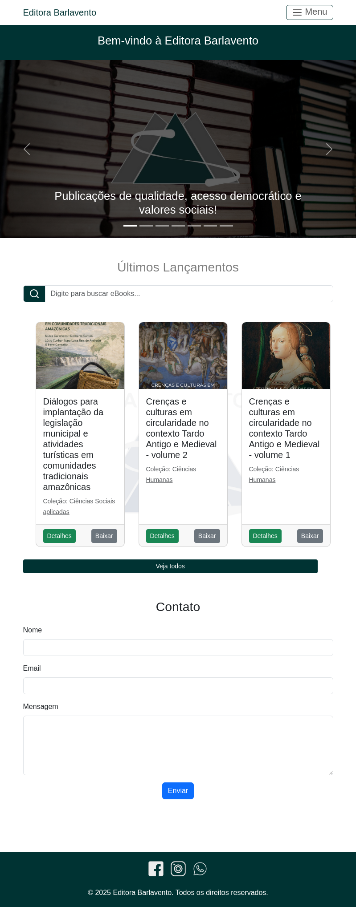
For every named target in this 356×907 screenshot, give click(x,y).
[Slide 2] (146, 226)
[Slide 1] (130, 226)
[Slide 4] (178, 226)
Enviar (178, 790)
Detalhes (59, 535)
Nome (32, 630)
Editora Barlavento (60, 12)
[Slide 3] (162, 226)
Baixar (104, 535)
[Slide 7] (226, 226)
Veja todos (169, 566)
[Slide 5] (194, 226)
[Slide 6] (210, 226)
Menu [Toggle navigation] (309, 12)
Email (32, 668)
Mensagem (40, 706)
